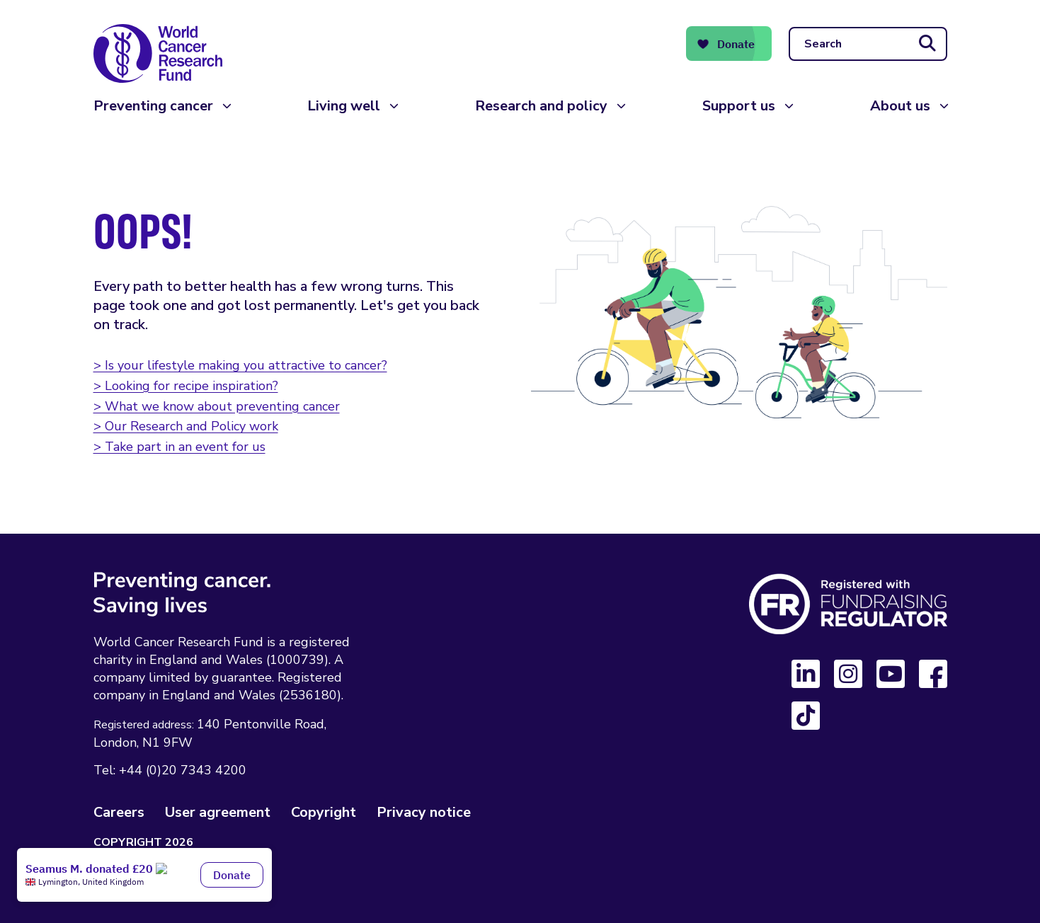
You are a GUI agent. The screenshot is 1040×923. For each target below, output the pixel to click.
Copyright (323, 812)
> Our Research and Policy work (185, 426)
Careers (118, 812)
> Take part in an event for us (179, 446)
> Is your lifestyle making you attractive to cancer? (240, 365)
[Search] (868, 44)
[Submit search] (927, 44)
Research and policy (541, 105)
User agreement (217, 812)
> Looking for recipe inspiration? (185, 385)
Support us (738, 105)
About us (900, 105)
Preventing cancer (153, 105)
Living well (343, 105)
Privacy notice (424, 812)
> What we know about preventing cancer (216, 406)
